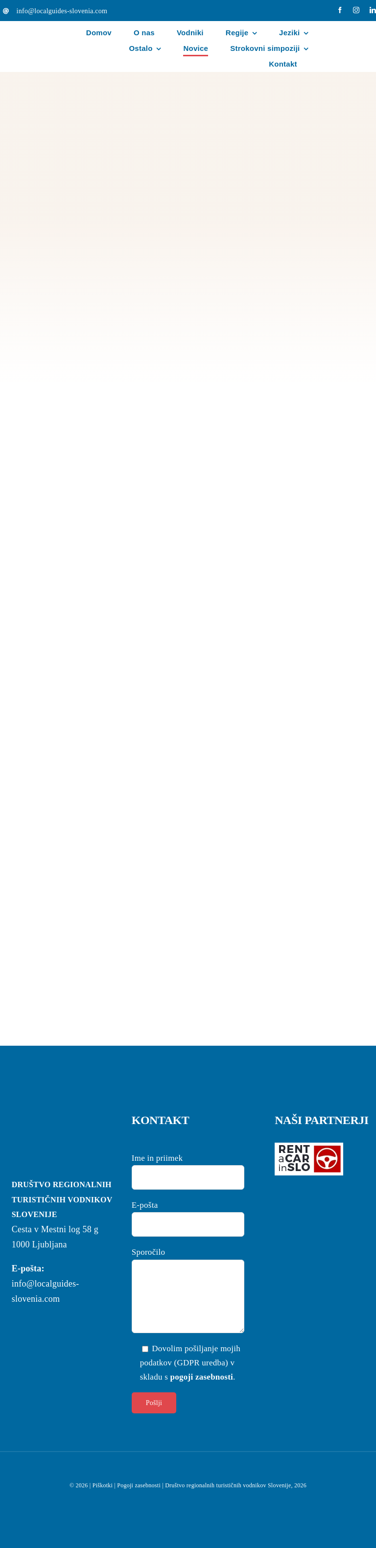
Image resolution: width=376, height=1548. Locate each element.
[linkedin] (373, 10)
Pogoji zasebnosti (139, 1485)
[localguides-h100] (42, 27)
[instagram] (356, 10)
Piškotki (103, 1485)
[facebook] (340, 10)
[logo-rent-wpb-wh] (309, 1146)
